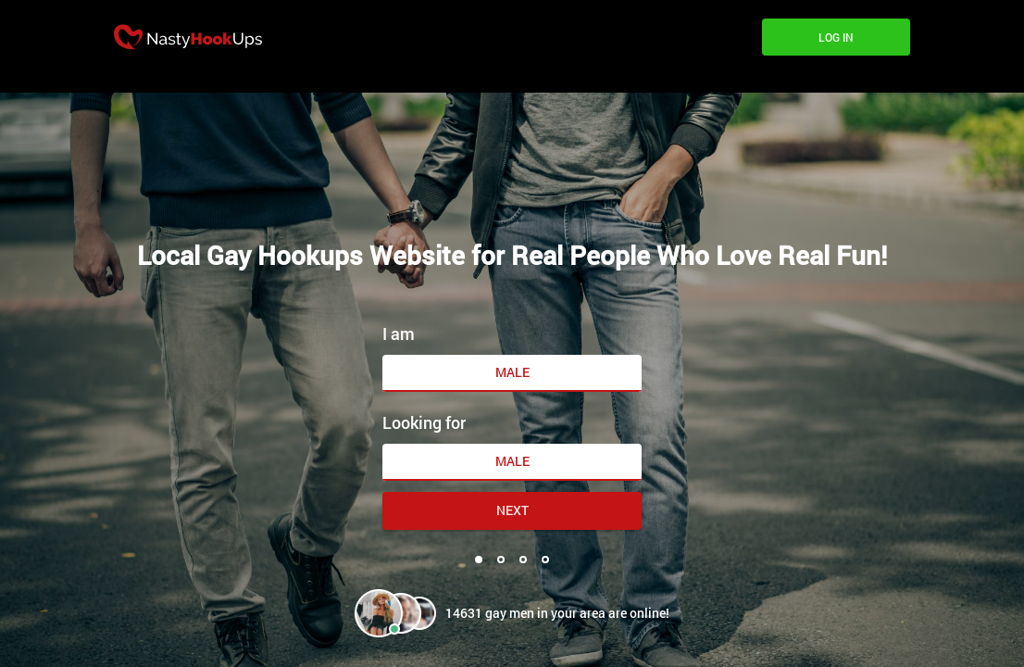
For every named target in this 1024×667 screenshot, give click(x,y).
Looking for (424, 422)
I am (398, 333)
